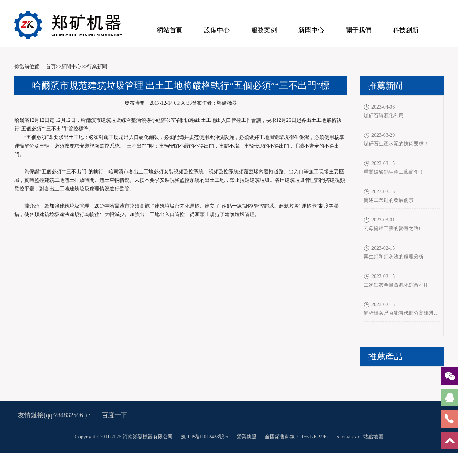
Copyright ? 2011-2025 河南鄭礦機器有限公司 (124, 436)
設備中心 (217, 30)
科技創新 (406, 30)
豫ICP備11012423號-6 (205, 436)
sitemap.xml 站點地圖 (360, 436)
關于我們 (358, 30)
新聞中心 (311, 30)
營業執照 (247, 436)
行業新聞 (97, 66)
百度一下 (114, 415)
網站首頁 (169, 30)
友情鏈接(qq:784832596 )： (55, 415)
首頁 (51, 66)
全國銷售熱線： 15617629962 (297, 436)
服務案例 (264, 30)
